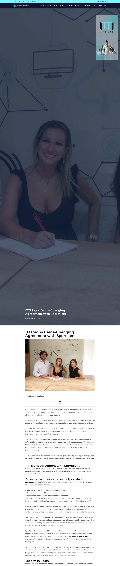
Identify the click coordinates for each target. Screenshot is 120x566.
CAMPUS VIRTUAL (98, 5)
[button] (92, 396)
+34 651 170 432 (21, 1)
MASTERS (42, 5)
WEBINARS (70, 5)
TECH (55, 5)
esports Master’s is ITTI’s (82, 536)
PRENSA (62, 5)
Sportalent (29, 482)
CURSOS (49, 5)
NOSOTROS (78, 5)
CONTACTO (87, 5)
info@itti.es (32, 1)
